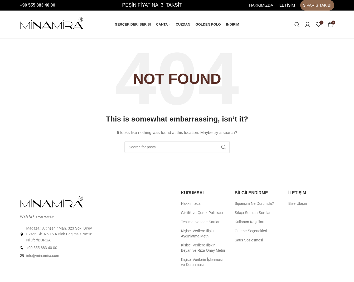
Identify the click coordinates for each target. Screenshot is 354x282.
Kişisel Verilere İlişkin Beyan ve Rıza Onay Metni (203, 247)
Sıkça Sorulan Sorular (252, 213)
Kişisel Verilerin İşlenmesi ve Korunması (202, 262)
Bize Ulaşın (297, 203)
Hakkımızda (191, 203)
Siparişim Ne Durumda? (254, 203)
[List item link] (56, 248)
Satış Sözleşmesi (249, 240)
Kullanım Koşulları (249, 222)
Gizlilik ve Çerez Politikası (202, 213)
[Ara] (297, 24)
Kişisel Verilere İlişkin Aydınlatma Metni (198, 233)
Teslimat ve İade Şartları (201, 222)
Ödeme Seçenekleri (251, 231)
